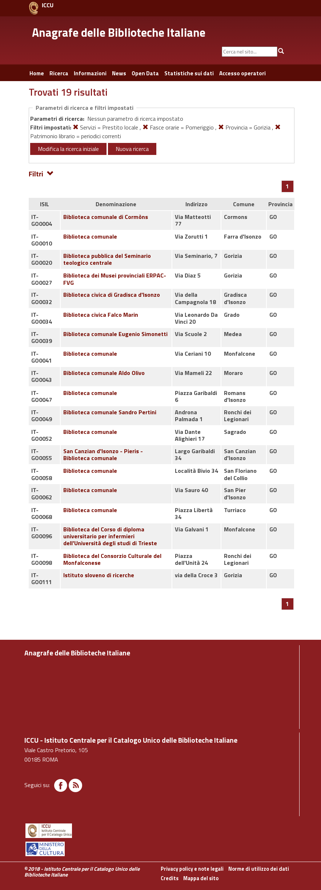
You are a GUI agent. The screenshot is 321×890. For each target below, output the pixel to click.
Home (36, 73)
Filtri (41, 173)
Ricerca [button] (58, 73)
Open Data (145, 73)
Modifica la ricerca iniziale (68, 148)
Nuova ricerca (132, 148)
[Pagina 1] (287, 186)
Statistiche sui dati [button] (189, 73)
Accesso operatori (242, 73)
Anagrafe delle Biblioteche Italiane (118, 32)
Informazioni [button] (90, 73)
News (119, 73)
